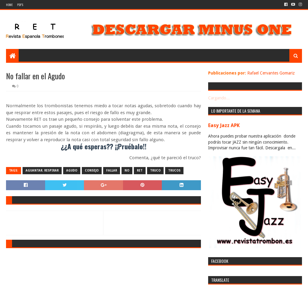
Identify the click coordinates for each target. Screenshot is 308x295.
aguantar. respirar (42, 170)
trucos (174, 170)
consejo (92, 170)
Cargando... (219, 98)
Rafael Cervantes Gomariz (271, 73)
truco (155, 170)
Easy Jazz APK (224, 125)
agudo (71, 170)
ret (140, 170)
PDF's (20, 4)
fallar (111, 170)
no (127, 170)
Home (9, 4)
